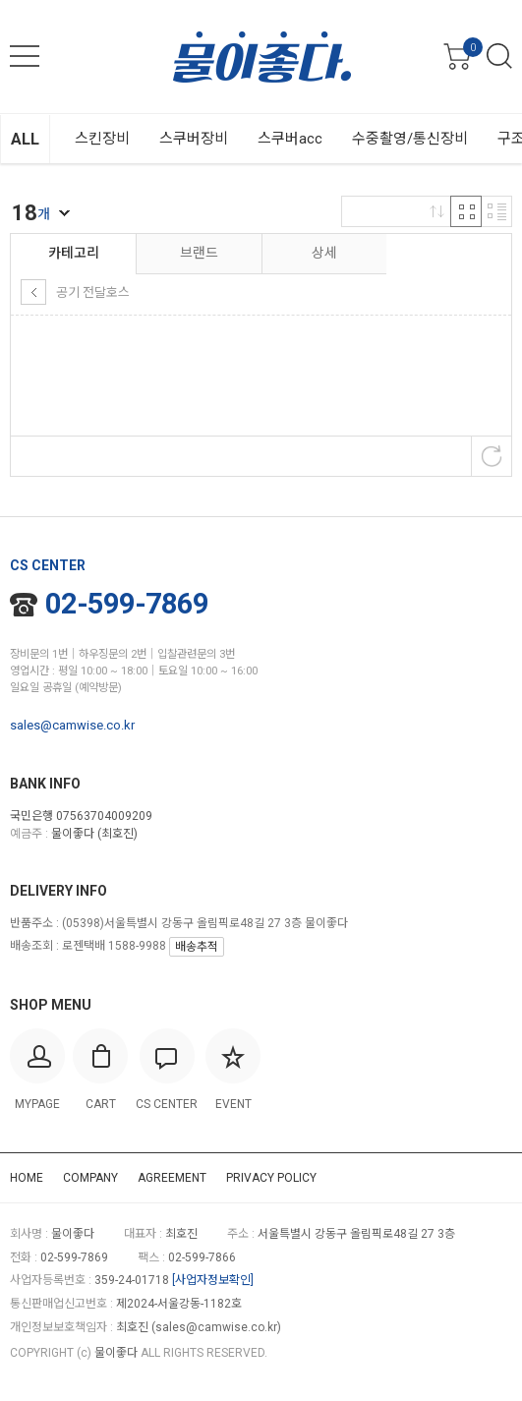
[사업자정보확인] (213, 1280)
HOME (26, 1178)
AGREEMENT (172, 1178)
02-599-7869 (109, 603)
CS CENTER (48, 565)
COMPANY (90, 1178)
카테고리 (73, 253)
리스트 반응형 (496, 211)
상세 (324, 253)
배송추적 (196, 947)
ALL (25, 139)
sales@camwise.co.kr (72, 725)
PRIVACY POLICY (271, 1178)
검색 (499, 56)
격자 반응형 (466, 211)
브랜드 (199, 253)
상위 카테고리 (33, 292)
